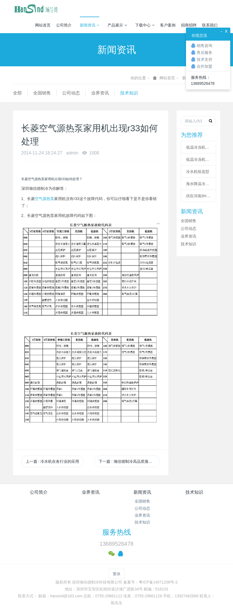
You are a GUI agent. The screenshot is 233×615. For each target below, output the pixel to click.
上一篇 (52, 461)
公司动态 (71, 93)
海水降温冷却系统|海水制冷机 (198, 184)
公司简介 (64, 25)
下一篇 (129, 461)
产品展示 (117, 25)
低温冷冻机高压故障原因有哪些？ (198, 159)
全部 (17, 93)
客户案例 (168, 25)
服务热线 (116, 532)
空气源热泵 (44, 198)
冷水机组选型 (197, 171)
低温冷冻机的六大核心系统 (198, 147)
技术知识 (129, 93)
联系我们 (210, 25)
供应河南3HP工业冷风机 (198, 196)
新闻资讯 (89, 25)
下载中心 (145, 25)
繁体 (117, 574)
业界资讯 (100, 93)
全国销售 (42, 93)
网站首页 (43, 25)
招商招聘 (189, 25)
